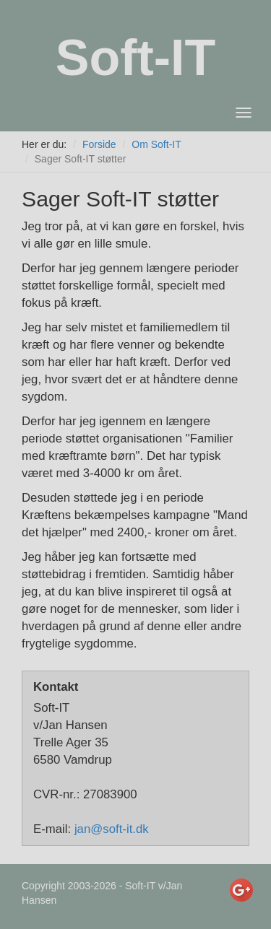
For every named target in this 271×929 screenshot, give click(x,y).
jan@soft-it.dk (111, 829)
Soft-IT (136, 58)
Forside (99, 144)
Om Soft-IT (156, 144)
